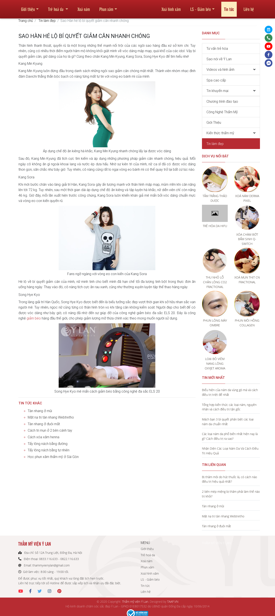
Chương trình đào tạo (222, 101)
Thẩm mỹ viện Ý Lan (135, 601)
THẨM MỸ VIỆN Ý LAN (216, 543)
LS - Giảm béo (200, 7)
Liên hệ (248, 7)
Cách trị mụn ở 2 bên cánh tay (50, 430)
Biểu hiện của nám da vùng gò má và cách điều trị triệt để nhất (230, 392)
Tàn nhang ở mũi (40, 411)
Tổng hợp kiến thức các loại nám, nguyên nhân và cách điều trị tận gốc (229, 407)
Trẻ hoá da (56, 7)
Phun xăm (106, 7)
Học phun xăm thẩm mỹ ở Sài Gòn (53, 457)
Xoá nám (84, 7)
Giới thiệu (28, 7)
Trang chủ (25, 20)
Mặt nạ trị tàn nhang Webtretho (51, 417)
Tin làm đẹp (47, 20)
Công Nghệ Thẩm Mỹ (222, 112)
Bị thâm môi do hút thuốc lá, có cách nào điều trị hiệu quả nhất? (229, 479)
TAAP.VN (172, 601)
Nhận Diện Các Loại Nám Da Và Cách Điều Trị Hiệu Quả (230, 450)
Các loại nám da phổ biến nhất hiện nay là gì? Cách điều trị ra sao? (230, 436)
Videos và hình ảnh (220, 69)
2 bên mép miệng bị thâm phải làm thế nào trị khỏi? (231, 493)
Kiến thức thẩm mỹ (220, 133)
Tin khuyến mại (217, 91)
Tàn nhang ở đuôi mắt (44, 424)
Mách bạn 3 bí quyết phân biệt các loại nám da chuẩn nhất (228, 421)
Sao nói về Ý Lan (219, 59)
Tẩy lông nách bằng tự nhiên (48, 450)
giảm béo (34, 318)
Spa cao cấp (216, 80)
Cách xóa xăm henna (43, 437)
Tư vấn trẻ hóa (217, 48)
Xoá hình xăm (171, 7)
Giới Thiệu (213, 122)
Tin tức (229, 7)
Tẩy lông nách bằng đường (47, 443)
